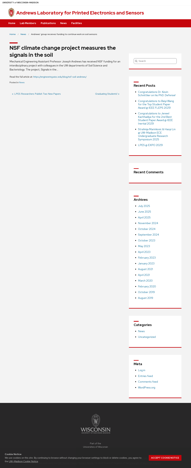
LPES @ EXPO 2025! (150, 145)
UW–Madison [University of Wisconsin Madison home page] (20, 2)
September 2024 (148, 234)
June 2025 (144, 211)
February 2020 (147, 286)
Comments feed (148, 381)
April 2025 (144, 217)
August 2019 (145, 298)
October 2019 (146, 292)
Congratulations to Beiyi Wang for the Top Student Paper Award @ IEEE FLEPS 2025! (156, 104)
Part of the (95, 445)
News (63, 23)
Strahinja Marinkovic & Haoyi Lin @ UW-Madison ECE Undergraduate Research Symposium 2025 (156, 134)
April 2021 (144, 275)
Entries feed (145, 376)
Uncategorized (147, 337)
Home (11, 23)
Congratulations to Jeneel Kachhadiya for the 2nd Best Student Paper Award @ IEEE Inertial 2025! (155, 118)
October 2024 (146, 229)
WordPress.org (146, 387)
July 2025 (144, 206)
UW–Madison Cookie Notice (23, 461)
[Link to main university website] (95, 434)
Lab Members (28, 23)
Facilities (76, 23)
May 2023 (144, 246)
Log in (141, 370)
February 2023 (147, 257)
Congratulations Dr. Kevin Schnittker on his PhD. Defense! (156, 93)
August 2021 (145, 269)
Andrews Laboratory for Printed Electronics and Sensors (80, 13)
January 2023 (146, 263)
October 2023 (146, 240)
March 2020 (145, 280)
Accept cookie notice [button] (165, 457)
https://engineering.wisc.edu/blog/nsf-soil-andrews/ (60, 76)
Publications (48, 23)
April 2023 (144, 252)
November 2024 (148, 223)
